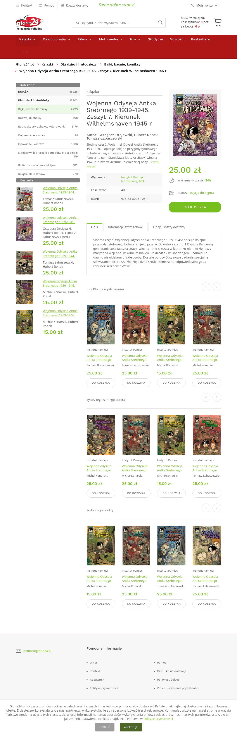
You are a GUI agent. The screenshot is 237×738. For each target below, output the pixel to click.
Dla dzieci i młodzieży (79, 66)
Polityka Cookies (168, 679)
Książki (25, 41)
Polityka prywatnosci (104, 687)
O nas (94, 662)
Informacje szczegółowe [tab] (125, 228)
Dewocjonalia (54, 41)
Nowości (177, 41)
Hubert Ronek (146, 137)
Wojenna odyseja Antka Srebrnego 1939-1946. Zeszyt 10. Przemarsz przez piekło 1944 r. (60, 289)
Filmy (82, 41)
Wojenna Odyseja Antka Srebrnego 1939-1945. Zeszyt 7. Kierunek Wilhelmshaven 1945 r (60, 226)
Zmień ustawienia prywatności (178, 687)
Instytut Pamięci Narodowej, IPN (133, 181)
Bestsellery (200, 41)
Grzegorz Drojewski (115, 137)
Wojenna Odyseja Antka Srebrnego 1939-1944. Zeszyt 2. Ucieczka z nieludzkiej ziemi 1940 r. (60, 260)
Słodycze (155, 41)
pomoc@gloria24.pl (37, 650)
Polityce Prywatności (158, 719)
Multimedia (108, 41)
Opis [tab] (94, 228)
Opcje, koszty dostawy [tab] (169, 228)
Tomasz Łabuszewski (104, 140)
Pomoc (161, 662)
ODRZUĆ (104, 727)
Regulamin (97, 679)
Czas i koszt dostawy (171, 670)
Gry (133, 41)
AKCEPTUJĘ (131, 727)
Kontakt (95, 670)
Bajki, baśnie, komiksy (124, 66)
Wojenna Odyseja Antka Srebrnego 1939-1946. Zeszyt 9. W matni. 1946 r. (206, 363)
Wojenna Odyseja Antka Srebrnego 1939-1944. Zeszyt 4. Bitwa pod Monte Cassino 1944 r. (60, 196)
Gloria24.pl (25, 66)
